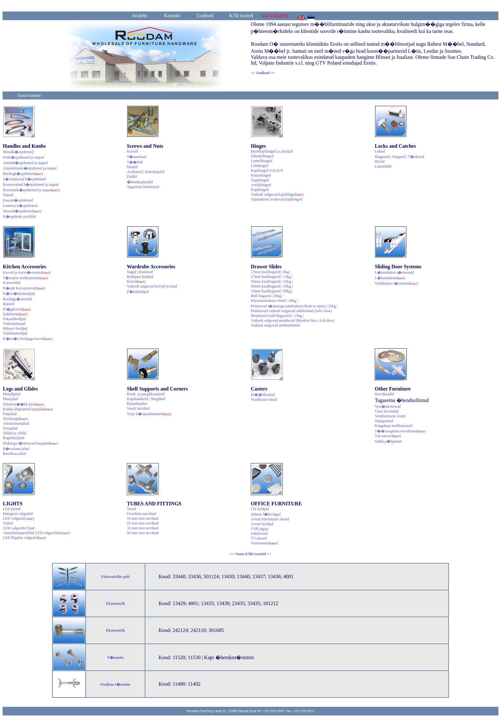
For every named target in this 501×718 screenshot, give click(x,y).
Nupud (8, 195)
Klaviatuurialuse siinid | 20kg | (274, 300)
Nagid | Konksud (140, 272)
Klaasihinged (261, 175)
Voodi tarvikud (138, 408)
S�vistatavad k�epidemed (24, 179)
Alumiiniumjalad (16, 423)
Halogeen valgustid (18, 513)
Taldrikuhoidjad (15, 333)
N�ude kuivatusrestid (24, 288)
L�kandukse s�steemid (394, 272)
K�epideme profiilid (19, 216)
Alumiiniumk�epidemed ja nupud (30, 168)
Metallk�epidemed (18, 152)
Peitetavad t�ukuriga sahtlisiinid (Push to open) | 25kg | (294, 306)
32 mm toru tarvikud (142, 528)
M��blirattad (263, 394)
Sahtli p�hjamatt (388, 441)
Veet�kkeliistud (388, 406)
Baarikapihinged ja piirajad (272, 151)
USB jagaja (259, 528)
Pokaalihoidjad (14, 319)
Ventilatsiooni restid (390, 416)
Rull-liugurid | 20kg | (267, 296)
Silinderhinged (262, 156)
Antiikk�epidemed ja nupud (25, 163)
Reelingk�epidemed (23, 173)
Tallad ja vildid (14, 433)
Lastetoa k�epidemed (20, 205)
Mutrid (132, 167)
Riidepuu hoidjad (140, 276)
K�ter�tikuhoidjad (19, 293)
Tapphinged (260, 180)
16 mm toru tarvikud (142, 518)
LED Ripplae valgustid (24, 537)
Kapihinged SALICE (267, 170)
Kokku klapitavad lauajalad (28, 409)
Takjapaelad (384, 421)
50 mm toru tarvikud (142, 533)
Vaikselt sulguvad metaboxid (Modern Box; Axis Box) (293, 320)
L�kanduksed (390, 278)
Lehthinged (259, 165)
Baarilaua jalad (14, 453)
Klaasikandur (137, 403)
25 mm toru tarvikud (142, 523)
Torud (131, 509)
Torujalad (10, 428)
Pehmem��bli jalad (23, 404)
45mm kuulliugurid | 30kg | (272, 286)
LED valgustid (18, 518)
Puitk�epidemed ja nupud (23, 157)
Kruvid (132, 151)
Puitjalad (10, 414)
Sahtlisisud (15, 314)
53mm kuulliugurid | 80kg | (272, 291)
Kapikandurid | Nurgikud (146, 399)
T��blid (135, 162)
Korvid (136, 281)
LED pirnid (11, 509)
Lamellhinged (261, 161)
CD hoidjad (260, 509)
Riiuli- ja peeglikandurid (146, 394)
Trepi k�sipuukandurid (149, 414)
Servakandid (384, 394)
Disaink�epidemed (22, 211)
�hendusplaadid (140, 182)
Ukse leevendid (386, 411)
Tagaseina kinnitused (143, 187)
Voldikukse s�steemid (396, 283)
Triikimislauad (14, 323)
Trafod (8, 523)
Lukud (380, 151)
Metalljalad (11, 394)
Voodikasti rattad (264, 399)
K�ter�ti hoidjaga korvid (27, 338)
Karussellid (11, 282)
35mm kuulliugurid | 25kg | (272, 281)
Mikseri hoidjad (15, 328)
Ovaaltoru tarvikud (141, 513)
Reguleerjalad (13, 438)
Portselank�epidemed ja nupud (31, 190)
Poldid (132, 176)
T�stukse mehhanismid (25, 278)
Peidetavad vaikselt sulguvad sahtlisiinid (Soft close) (291, 311)
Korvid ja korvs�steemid (26, 272)
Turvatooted (388, 436)
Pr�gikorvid (17, 309)
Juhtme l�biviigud (266, 514)
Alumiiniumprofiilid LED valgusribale (36, 533)
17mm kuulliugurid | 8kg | (271, 272)
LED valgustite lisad (19, 528)
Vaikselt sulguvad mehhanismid (275, 325)
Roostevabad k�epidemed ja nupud (30, 184)
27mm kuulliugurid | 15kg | (272, 276)
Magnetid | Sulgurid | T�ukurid (399, 156)
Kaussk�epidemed (18, 200)
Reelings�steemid (17, 299)
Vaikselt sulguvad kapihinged (277, 194)
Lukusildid (383, 166)
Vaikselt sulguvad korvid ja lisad (152, 286)
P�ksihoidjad (138, 291)
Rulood (8, 304)
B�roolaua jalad (16, 448)
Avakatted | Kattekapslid (145, 172)
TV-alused (259, 538)
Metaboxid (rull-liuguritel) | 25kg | (277, 315)
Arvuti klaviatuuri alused (270, 519)
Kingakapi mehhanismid (393, 425)
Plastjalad (10, 399)
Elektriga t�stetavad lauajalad (30, 443)
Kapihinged (260, 189)
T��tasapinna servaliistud (400, 431)
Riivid (379, 161)
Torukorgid (15, 418)
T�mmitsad (136, 156)
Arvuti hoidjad (262, 524)
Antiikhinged (261, 185)
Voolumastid (264, 543)
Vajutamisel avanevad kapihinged (276, 199)
